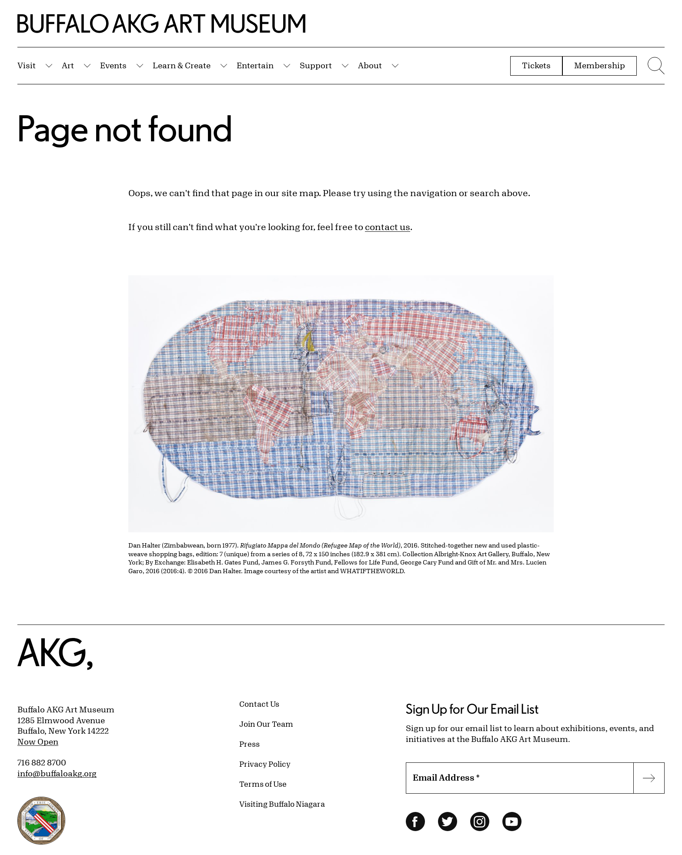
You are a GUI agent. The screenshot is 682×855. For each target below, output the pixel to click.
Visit (26, 65)
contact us (387, 227)
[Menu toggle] (655, 65)
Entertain (255, 65)
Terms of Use (263, 783)
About (370, 65)
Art (68, 65)
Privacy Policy (265, 763)
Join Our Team (266, 723)
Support (316, 65)
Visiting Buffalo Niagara (282, 803)
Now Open (37, 741)
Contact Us (259, 703)
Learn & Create (182, 65)
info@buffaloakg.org (57, 773)
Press (249, 743)
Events (113, 65)
